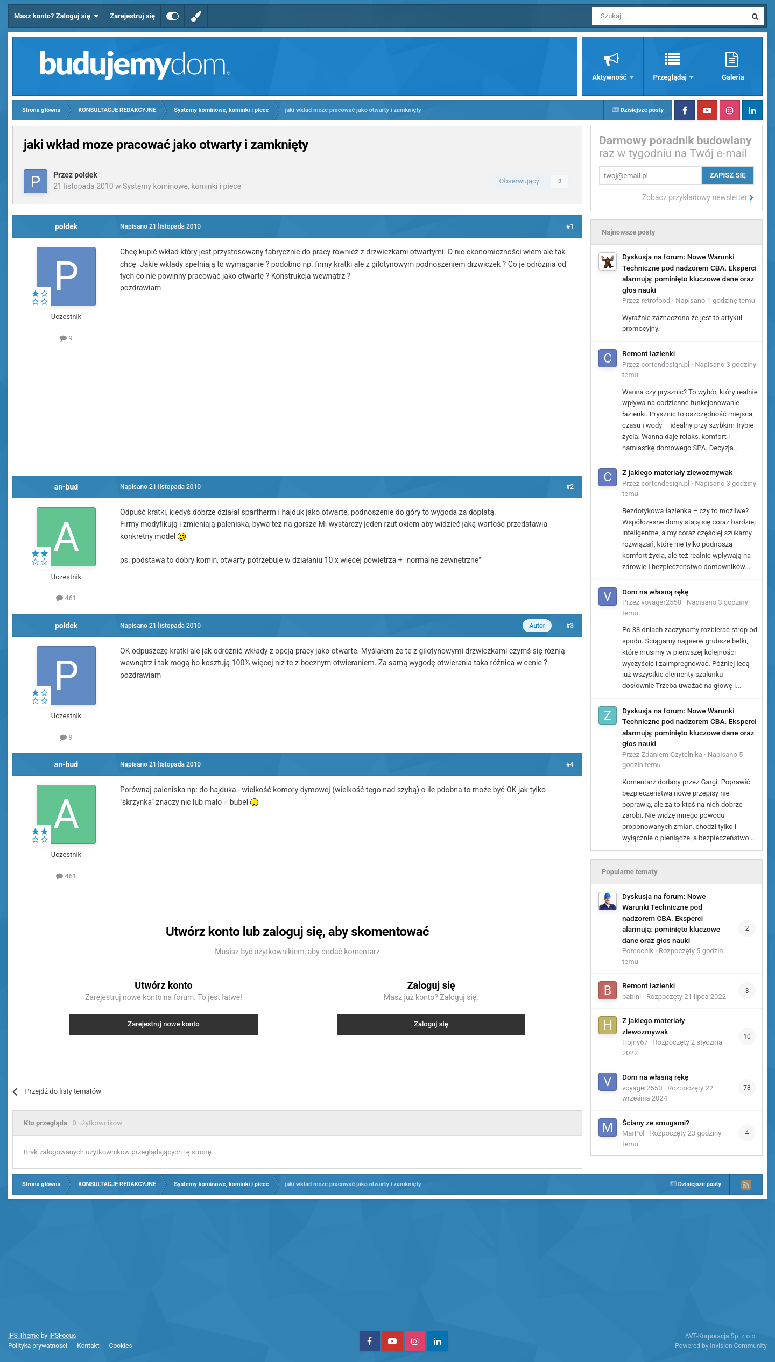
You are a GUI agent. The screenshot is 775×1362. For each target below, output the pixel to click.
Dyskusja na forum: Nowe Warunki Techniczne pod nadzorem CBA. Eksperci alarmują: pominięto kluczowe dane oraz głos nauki (671, 918)
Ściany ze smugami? (655, 1122)
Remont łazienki (648, 353)
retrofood (656, 300)
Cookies (120, 1346)
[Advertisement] (297, 408)
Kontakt (88, 1346)
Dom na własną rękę (655, 591)
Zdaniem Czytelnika (672, 754)
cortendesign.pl (666, 364)
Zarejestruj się (132, 16)
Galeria (733, 77)
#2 (570, 487)
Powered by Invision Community (721, 1346)
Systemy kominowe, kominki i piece (182, 186)
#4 (570, 764)
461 (66, 598)
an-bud (66, 487)
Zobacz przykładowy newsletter (698, 197)
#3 (570, 625)
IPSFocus (62, 1335)
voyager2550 (661, 602)
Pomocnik (637, 951)
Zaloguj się (431, 1024)
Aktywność (610, 77)
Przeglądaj (670, 77)
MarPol (633, 1133)
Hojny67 (635, 1042)
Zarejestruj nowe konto (163, 1024)
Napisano (715, 300)
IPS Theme (23, 1335)
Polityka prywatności (37, 1346)
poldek (85, 175)
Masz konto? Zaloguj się (56, 16)
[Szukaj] (644, 16)
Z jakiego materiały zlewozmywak (677, 472)
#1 (570, 226)
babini (631, 996)
